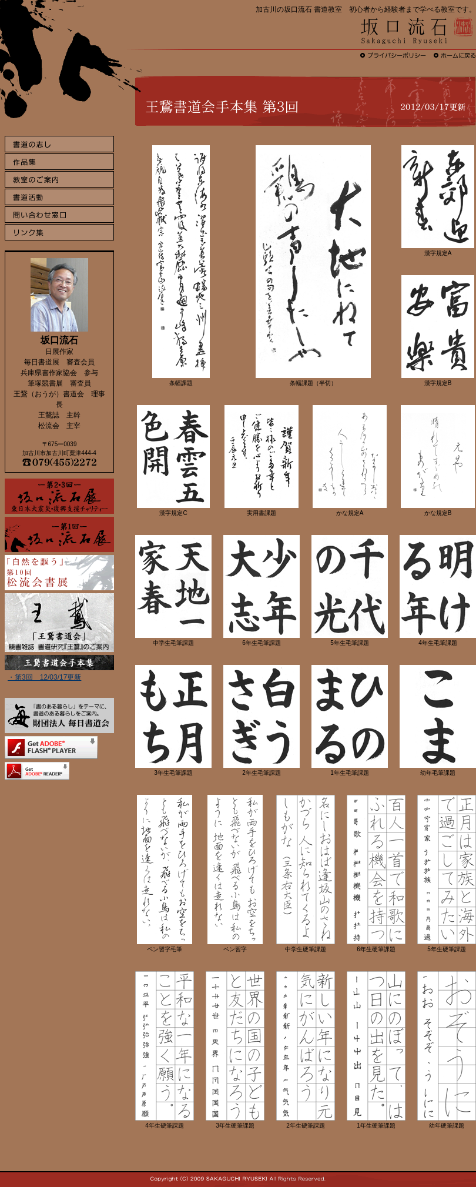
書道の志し (59, 144)
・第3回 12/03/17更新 (44, 677)
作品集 (59, 161)
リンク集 (59, 232)
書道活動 (59, 197)
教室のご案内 (59, 179)
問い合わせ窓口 (59, 214)
